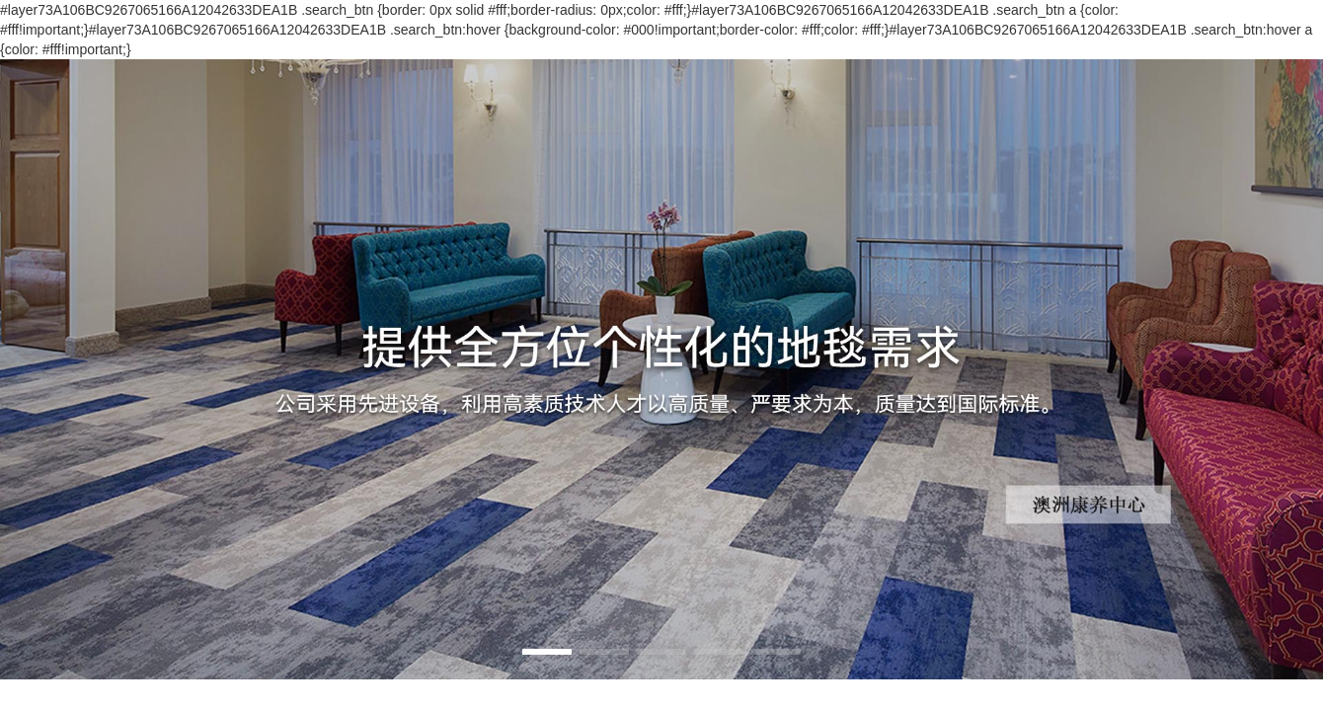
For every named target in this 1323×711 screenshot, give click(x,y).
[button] (547, 652)
